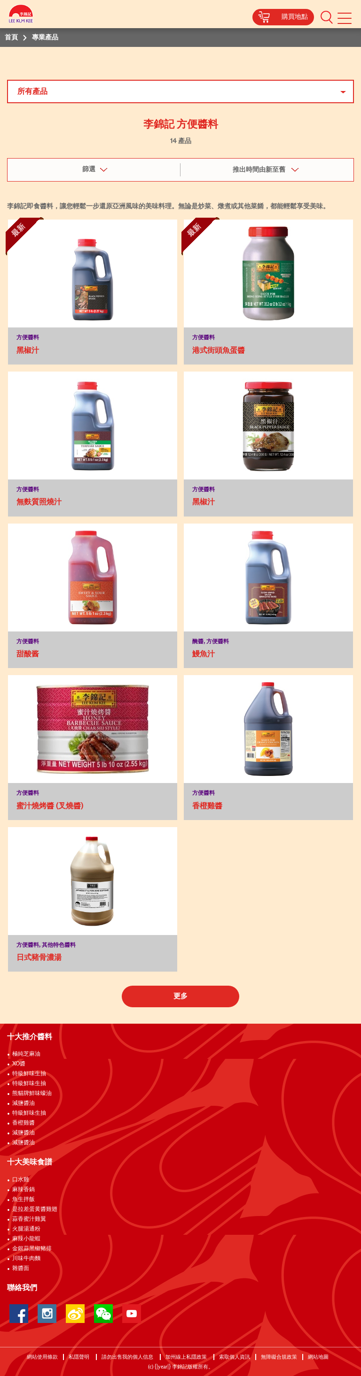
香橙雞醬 (23, 1123)
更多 (180, 996)
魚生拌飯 (23, 1199)
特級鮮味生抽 (29, 1074)
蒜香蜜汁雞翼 (29, 1219)
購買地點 (295, 17)
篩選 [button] (88, 169)
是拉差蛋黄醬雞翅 (34, 1209)
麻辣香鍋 (23, 1190)
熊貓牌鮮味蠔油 (32, 1093)
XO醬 (18, 1064)
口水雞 (20, 1180)
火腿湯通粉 (26, 1229)
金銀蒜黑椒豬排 (32, 1249)
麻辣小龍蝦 (26, 1239)
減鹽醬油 (23, 1103)
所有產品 (32, 91)
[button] (327, 17)
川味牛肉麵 (26, 1259)
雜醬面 (20, 1268)
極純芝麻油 (26, 1054)
